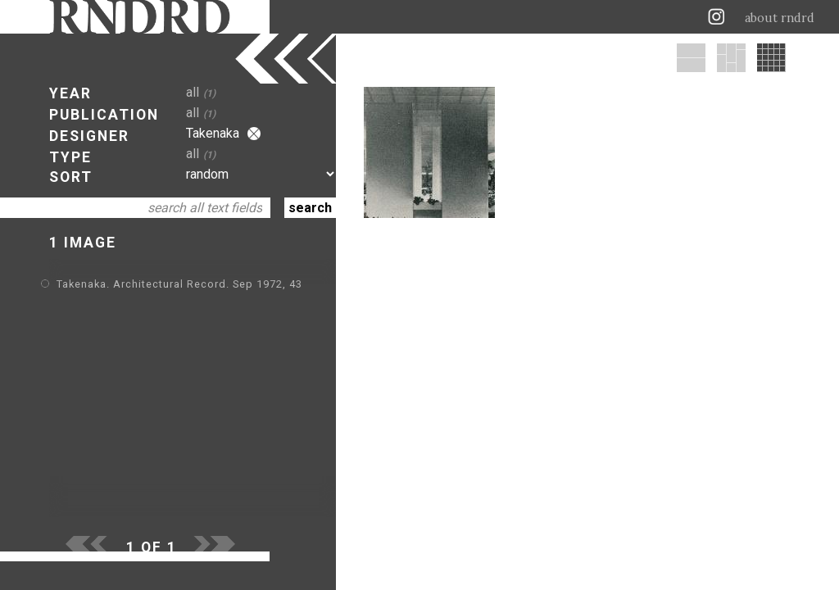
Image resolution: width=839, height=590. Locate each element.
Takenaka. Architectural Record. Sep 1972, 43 (179, 284)
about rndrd (779, 18)
